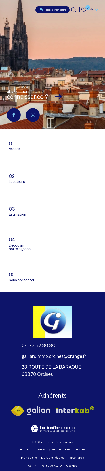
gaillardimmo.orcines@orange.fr (54, 356)
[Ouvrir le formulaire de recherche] (73, 9)
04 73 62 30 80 (38, 345)
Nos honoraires (75, 449)
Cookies (71, 466)
